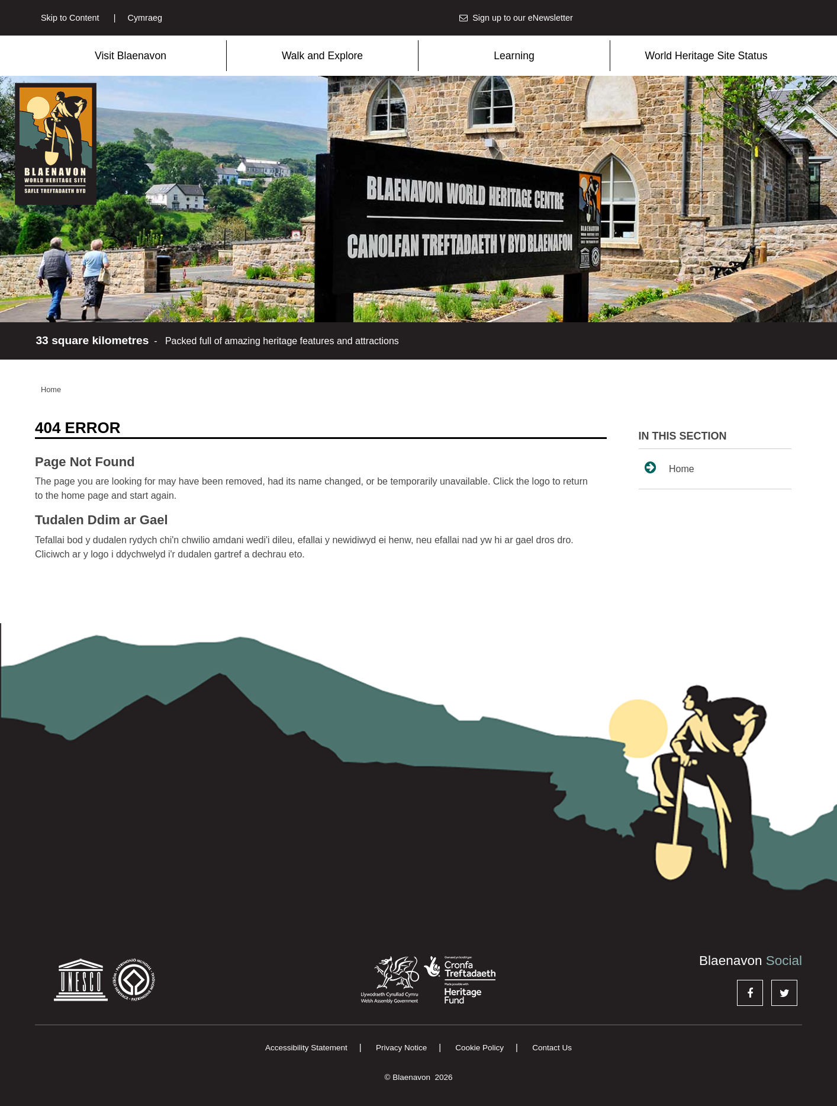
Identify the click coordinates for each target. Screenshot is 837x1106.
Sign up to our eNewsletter (516, 18)
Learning (514, 56)
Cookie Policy (479, 1047)
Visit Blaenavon (130, 56)
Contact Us (552, 1047)
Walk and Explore (322, 56)
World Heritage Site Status (706, 56)
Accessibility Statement (306, 1047)
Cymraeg (138, 18)
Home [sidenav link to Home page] (669, 467)
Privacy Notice (401, 1047)
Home (51, 389)
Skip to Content (70, 18)
